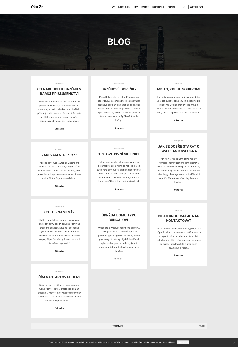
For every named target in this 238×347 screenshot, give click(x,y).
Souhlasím (183, 342)
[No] (234, 342)
